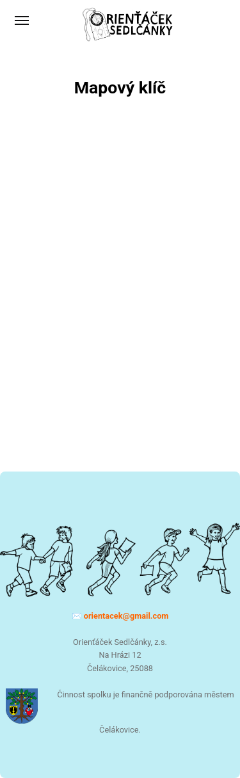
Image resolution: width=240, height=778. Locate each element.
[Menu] (22, 20)
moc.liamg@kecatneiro (126, 616)
